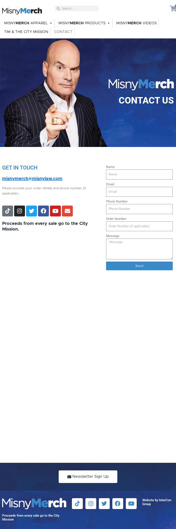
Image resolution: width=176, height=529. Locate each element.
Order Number (116, 219)
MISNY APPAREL (28, 23)
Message (112, 236)
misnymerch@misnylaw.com (32, 178)
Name (110, 167)
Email (110, 184)
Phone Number (117, 201)
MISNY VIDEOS (136, 23)
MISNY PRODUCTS (84, 23)
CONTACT (63, 32)
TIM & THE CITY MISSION (26, 32)
